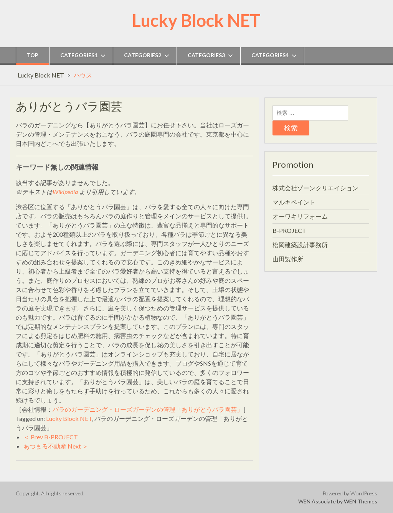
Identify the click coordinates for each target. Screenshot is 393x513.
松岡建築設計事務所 (300, 244)
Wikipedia (65, 191)
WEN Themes (360, 501)
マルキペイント (293, 202)
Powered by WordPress (349, 493)
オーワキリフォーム (300, 216)
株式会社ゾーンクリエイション (315, 187)
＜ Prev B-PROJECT (50, 436)
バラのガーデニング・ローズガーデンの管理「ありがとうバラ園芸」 (148, 409)
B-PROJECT (289, 230)
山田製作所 (287, 258)
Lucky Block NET (196, 20)
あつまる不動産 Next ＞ (55, 446)
